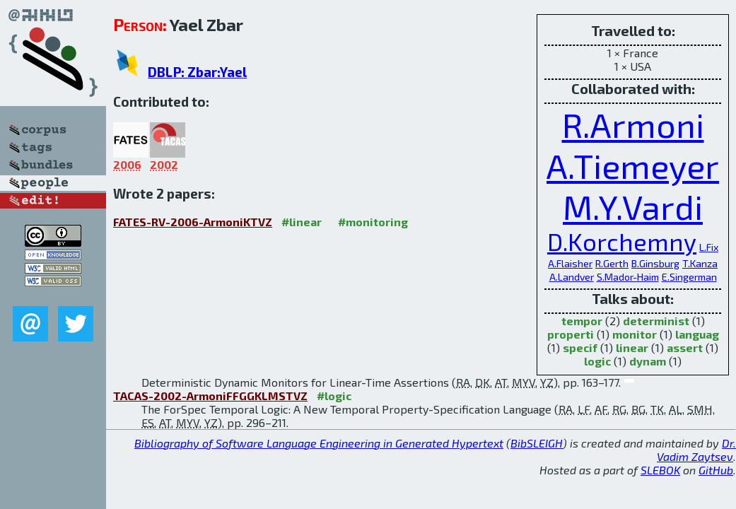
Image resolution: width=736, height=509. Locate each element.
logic (597, 361)
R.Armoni (633, 124)
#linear (301, 221)
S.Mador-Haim (628, 277)
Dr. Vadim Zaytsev (696, 449)
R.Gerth (612, 263)
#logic (334, 395)
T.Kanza (700, 263)
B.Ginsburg (655, 263)
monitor (634, 334)
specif (580, 347)
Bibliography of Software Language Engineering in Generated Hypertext (318, 443)
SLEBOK (660, 469)
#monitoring (373, 221)
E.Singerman (689, 277)
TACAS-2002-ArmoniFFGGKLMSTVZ (210, 395)
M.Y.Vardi (633, 206)
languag (697, 334)
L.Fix (708, 247)
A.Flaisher (570, 263)
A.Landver (571, 277)
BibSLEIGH (536, 443)
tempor (581, 320)
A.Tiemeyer (633, 165)
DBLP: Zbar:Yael (197, 72)
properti (570, 334)
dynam (647, 361)
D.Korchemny (621, 241)
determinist (656, 320)
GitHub (716, 469)
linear (632, 347)
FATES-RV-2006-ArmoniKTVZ (192, 221)
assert (685, 347)
